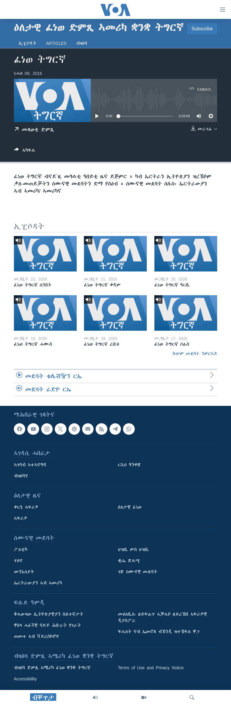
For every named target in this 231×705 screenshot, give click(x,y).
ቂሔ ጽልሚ (129, 560)
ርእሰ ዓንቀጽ (129, 464)
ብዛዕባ (81, 43)
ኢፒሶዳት (27, 43)
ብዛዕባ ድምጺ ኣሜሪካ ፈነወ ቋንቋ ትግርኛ (52, 667)
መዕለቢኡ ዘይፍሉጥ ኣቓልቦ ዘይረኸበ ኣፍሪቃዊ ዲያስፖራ (162, 617)
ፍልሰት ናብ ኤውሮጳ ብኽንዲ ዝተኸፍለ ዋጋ (158, 631)
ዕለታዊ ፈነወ (129, 507)
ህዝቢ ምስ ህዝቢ (133, 549)
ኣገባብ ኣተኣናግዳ (30, 464)
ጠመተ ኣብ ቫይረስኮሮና (36, 636)
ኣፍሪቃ (20, 518)
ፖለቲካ (20, 549)
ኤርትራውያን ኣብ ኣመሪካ (38, 583)
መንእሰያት (24, 572)
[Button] (24, 151)
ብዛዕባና (21, 476)
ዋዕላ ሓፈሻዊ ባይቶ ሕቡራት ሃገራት (47, 625)
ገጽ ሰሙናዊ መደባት (137, 572)
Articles (56, 43)
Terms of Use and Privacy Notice (151, 667)
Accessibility (25, 679)
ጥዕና (18, 560)
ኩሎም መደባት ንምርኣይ (195, 353)
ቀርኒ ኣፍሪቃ (26, 507)
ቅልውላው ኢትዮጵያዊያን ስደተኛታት (48, 614)
